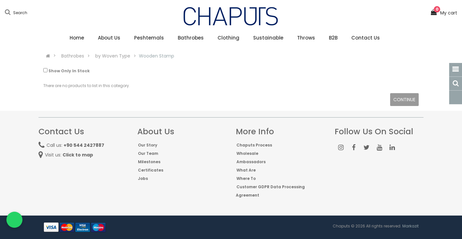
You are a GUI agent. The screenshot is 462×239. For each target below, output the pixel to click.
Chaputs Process (254, 145)
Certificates (150, 170)
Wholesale (247, 153)
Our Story (147, 145)
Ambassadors (251, 161)
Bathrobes (72, 56)
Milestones (149, 161)
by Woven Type (112, 56)
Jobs (143, 178)
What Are (246, 170)
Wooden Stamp (156, 56)
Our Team (148, 153)
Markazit (410, 226)
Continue (404, 99)
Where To (246, 178)
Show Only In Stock (66, 71)
